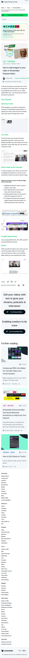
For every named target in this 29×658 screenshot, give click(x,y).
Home (2, 7)
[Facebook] (12, 282)
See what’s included (8, 37)
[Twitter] (8, 282)
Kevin (15, 466)
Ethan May (14, 383)
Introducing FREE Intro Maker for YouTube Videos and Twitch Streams (14, 371)
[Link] (15, 282)
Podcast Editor (16, 7)
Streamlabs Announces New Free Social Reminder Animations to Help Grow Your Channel (14, 414)
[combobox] (14, 19)
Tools (8, 7)
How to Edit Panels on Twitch (14, 456)
